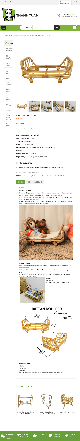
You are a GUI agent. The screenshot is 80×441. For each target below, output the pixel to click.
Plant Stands (8, 90)
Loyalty (72, 434)
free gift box (42, 434)
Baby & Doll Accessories (20, 35)
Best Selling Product (8, 56)
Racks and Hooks (8, 97)
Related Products (24, 387)
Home (6, 35)
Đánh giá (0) (38, 182)
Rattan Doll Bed (59, 176)
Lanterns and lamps (8, 71)
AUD (75, 2)
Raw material (8, 105)
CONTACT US (58, 434)
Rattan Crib (49, 176)
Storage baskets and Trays (8, 117)
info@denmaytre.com (70, 16)
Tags (28, 182)
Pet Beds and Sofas (8, 84)
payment (25, 434)
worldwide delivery (9, 435)
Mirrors (8, 78)
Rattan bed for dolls (38, 176)
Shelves (8, 111)
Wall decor (7, 124)
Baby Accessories (25, 176)
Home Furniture (8, 64)
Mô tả (20, 182)
